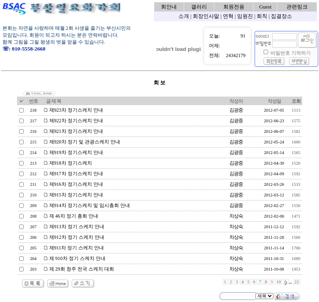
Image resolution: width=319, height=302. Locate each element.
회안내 (169, 7)
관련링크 (297, 7)
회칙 (262, 16)
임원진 (245, 16)
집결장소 (281, 16)
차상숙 (236, 216)
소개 (183, 16)
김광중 (236, 110)
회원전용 (233, 7)
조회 (296, 101)
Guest (265, 7)
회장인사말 (206, 16)
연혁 (228, 16)
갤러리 (199, 7)
